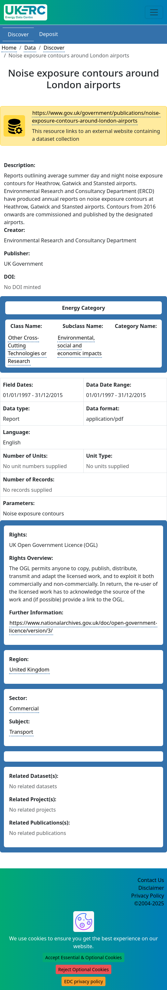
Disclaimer (151, 887)
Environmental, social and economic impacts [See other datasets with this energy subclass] (79, 345)
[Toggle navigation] (154, 12)
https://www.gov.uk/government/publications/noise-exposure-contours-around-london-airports (96, 116)
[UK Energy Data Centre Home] (25, 12)
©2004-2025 (149, 903)
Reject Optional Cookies (83, 969)
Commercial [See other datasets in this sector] (24, 708)
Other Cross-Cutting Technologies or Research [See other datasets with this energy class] (27, 349)
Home (9, 47)
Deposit (48, 34)
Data (29, 47)
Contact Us (151, 880)
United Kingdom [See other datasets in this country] (29, 669)
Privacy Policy (147, 895)
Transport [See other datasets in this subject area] (21, 731)
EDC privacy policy (83, 981)
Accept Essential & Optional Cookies (83, 957)
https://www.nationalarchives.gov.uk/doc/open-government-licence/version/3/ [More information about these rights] (83, 626)
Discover (18, 34)
